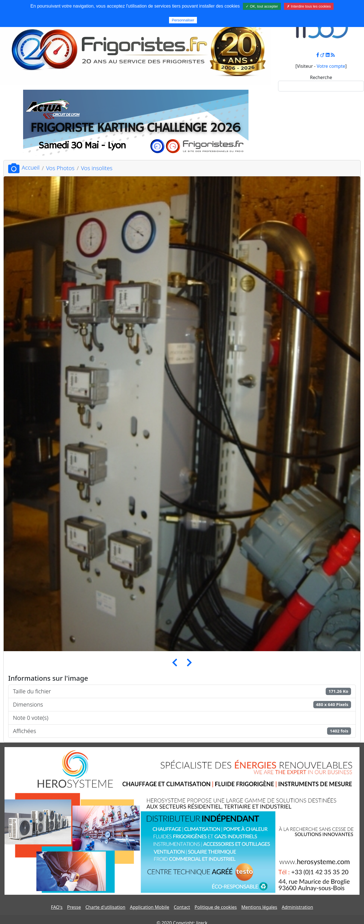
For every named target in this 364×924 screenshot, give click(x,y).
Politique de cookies (216, 907)
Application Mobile (149, 907)
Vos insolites (96, 168)
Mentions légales (259, 907)
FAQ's (57, 907)
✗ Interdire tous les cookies (309, 6)
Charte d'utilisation (105, 907)
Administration (297, 907)
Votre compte (331, 66)
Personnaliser (183, 20)
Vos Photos (60, 168)
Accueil (23, 167)
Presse (74, 907)
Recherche (321, 77)
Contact (182, 907)
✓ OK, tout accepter (262, 6)
